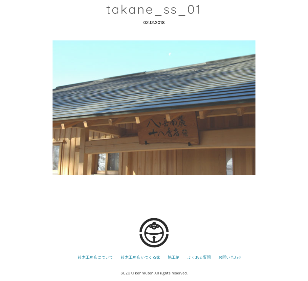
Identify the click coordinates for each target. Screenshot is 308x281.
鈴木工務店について (95, 257)
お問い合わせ (230, 257)
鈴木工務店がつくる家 (140, 257)
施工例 (174, 257)
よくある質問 (199, 257)
